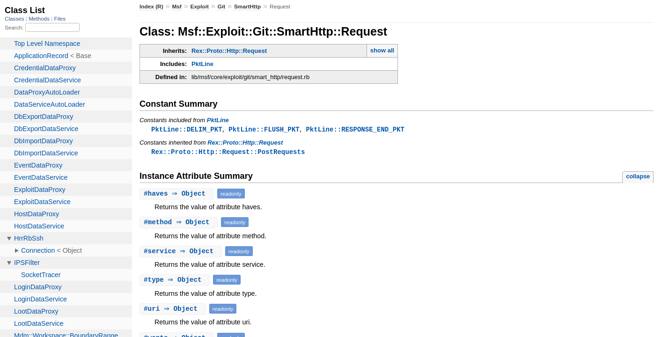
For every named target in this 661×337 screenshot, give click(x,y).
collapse (638, 177)
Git (221, 6)
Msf (176, 6)
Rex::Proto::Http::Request (229, 50)
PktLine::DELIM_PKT (186, 129)
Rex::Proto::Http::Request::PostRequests (228, 152)
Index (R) (151, 6)
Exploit (200, 6)
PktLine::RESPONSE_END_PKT (355, 129)
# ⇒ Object (178, 194)
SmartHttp (247, 6)
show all (382, 50)
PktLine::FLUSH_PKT (264, 129)
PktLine (202, 63)
